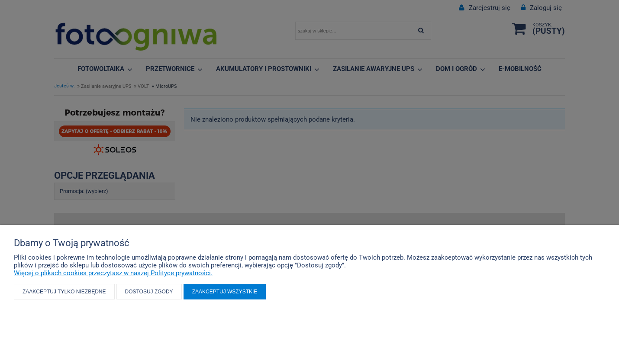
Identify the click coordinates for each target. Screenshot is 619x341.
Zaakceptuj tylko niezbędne (64, 292)
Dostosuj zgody (149, 292)
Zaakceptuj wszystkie (225, 292)
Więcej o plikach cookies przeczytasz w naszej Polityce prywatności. (113, 273)
